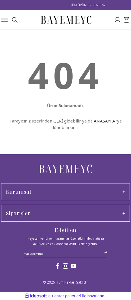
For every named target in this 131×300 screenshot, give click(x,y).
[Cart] (126, 19)
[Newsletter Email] (65, 254)
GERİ (58, 121)
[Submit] (105, 252)
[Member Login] (117, 19)
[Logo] (66, 20)
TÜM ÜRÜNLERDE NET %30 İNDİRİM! (99, 5)
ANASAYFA (104, 121)
